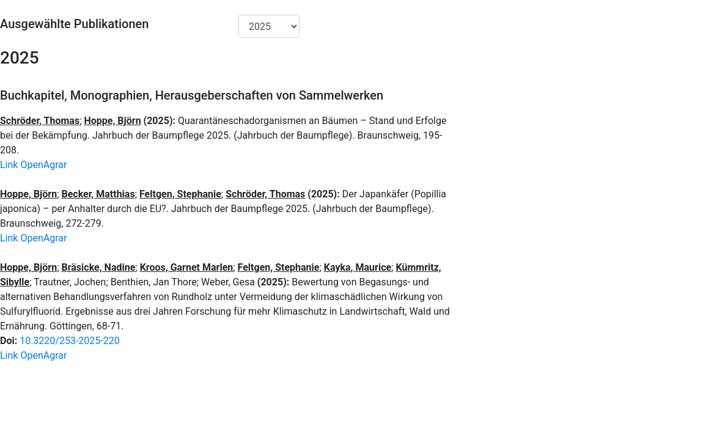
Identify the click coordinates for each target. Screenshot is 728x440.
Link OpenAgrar (33, 164)
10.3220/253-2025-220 (70, 340)
